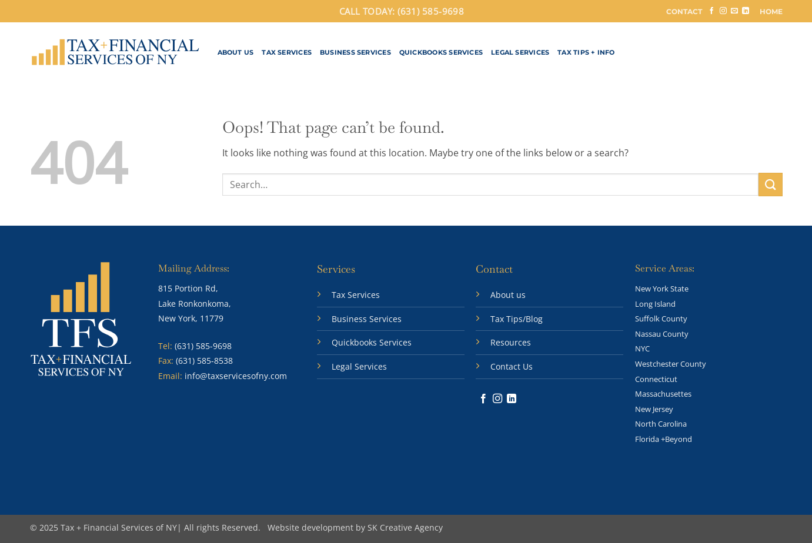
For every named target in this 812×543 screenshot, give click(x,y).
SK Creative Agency (405, 527)
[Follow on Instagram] (723, 11)
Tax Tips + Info (585, 52)
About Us (236, 52)
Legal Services (520, 52)
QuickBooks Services (441, 52)
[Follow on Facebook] (711, 11)
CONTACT (684, 11)
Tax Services (287, 52)
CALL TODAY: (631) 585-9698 (402, 11)
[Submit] (770, 184)
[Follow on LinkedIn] (745, 11)
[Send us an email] (734, 11)
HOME (771, 11)
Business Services (355, 52)
